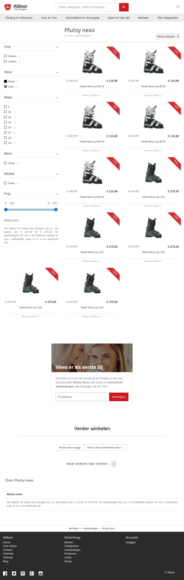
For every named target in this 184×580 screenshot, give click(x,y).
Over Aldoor (10, 546)
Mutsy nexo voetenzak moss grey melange (107, 447)
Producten (70, 553)
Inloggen (131, 542)
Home (6, 542)
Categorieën (168, 17)
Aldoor (75, 528)
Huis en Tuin (49, 17)
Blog (5, 561)
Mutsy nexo (108, 528)
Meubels (143, 17)
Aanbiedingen (90, 528)
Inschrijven (119, 397)
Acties (67, 557)
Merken (68, 542)
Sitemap (8, 557)
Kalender (8, 553)
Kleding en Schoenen (19, 17)
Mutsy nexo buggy (70, 447)
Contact (7, 549)
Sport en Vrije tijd (118, 17)
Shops (68, 561)
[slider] (6, 209)
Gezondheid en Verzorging (82, 17)
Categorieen (71, 546)
